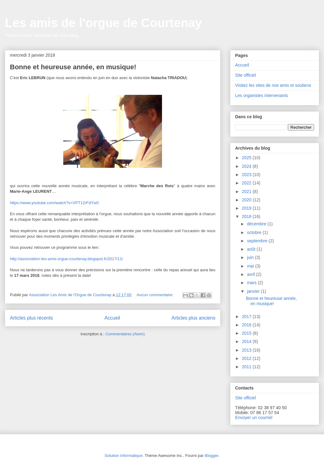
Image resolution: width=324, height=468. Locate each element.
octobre (255, 232)
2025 (247, 157)
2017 (247, 316)
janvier (254, 291)
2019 (247, 208)
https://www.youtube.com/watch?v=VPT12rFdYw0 (54, 202)
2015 (247, 333)
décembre (257, 223)
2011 (247, 366)
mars (252, 282)
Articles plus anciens (193, 318)
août (251, 249)
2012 (247, 358)
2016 (247, 324)
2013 (247, 350)
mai (251, 266)
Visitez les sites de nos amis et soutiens (273, 85)
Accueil (112, 318)
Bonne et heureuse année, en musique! (73, 67)
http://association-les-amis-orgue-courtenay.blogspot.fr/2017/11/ (66, 258)
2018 (247, 216)
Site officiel (245, 75)
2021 (247, 191)
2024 (247, 166)
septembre (257, 240)
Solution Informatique (124, 455)
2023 (247, 174)
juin (251, 257)
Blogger (211, 455)
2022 (247, 182)
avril (251, 274)
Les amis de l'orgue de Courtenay (103, 23)
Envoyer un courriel (253, 417)
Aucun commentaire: (156, 294)
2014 (247, 341)
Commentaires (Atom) (125, 334)
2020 (247, 199)
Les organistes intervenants (261, 95)
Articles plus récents (31, 318)
